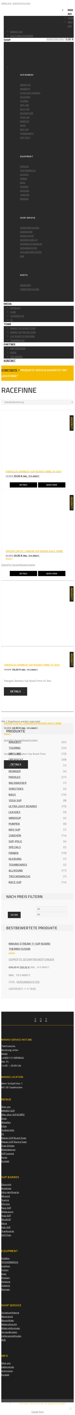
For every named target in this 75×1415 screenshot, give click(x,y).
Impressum (7, 1370)
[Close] (70, 1409)
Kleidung (24, 190)
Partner (9, 344)
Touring (24, 101)
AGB (22, 256)
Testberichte (17, 316)
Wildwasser (26, 113)
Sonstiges (16, 789)
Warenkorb (26, 231)
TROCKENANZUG (28, 170)
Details (23, 484)
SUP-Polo (25, 137)
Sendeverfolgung (29, 227)
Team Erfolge (17, 340)
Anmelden (25, 285)
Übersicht (25, 84)
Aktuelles (15, 308)
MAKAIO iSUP (16, 31)
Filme (13, 312)
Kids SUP (24, 129)
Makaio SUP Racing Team (14, 1141)
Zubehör (24, 194)
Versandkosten (28, 248)
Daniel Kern (37, 1412)
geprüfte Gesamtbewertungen (18, 565)
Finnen (23, 178)
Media (8, 304)
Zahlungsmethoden (30, 252)
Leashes (24, 174)
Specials (15, 847)
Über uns (6, 1106)
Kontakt (10, 361)
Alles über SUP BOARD (21, 35)
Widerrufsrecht (29, 240)
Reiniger (24, 199)
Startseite (9, 370)
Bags (22, 182)
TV (11, 320)
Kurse (13, 352)
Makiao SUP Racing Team (23, 332)
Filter (14, 914)
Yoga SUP (25, 117)
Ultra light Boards (30, 93)
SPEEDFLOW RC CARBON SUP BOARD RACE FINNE (32, 723)
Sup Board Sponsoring (22, 336)
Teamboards (27, 133)
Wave (23, 125)
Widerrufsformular (31, 244)
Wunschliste (27, 236)
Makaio (70, 12)
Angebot (15, 742)
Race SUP (24, 109)
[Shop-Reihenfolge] (37, 402)
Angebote (25, 89)
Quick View (51, 484)
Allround (25, 97)
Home (71, 18)
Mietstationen (17, 348)
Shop (7, 40)
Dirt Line (24, 105)
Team (7, 324)
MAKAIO (15, 1403)
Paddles (24, 166)
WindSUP (24, 121)
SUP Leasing (16, 356)
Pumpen (24, 186)
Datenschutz (7, 1367)
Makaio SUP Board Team (22, 328)
